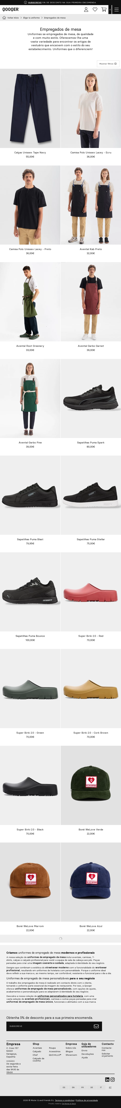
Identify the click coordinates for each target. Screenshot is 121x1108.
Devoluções (87, 1054)
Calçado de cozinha (38, 1059)
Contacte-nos (107, 1049)
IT (101, 1087)
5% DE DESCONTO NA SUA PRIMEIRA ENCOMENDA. (60, 2)
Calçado (37, 1051)
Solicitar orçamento (107, 1054)
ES (64, 1087)
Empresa (71, 1044)
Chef (35, 1054)
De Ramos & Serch (69, 1104)
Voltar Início (10, 17)
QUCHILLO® (55, 1054)
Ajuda (84, 1057)
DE (92, 1087)
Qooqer (11, 9)
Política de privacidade (87, 1100)
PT (110, 1087)
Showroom (71, 1054)
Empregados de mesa (55, 18)
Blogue (69, 1051)
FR (82, 1087)
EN (73, 1087)
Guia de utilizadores (88, 1045)
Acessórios (54, 1051)
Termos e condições (64, 1100)
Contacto (108, 1044)
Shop (36, 1044)
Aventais (37, 1047)
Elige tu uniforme (31, 18)
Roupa (52, 1047)
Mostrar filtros (108, 64)
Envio (84, 1050)
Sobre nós (71, 1047)
